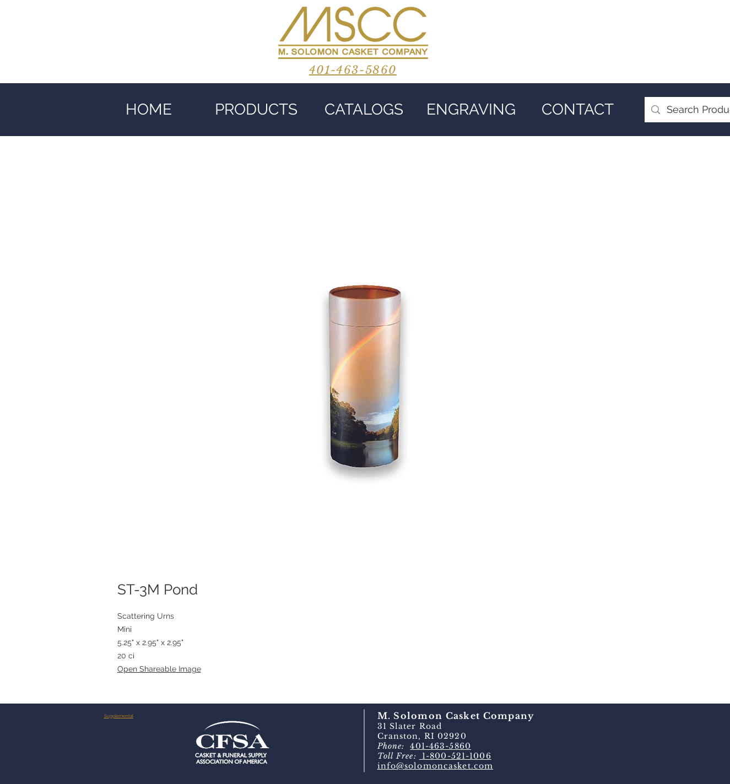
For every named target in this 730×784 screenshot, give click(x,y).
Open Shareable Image (159, 668)
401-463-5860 (440, 746)
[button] (256, 110)
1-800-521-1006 (455, 756)
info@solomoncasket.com (435, 766)
